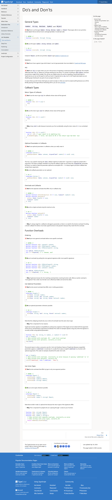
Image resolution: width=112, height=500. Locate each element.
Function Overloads (98, 31)
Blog (82, 485)
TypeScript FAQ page (80, 63)
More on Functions (53, 463)
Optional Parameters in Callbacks (102, 28)
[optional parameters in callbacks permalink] (24, 143)
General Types (97, 19)
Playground (53, 487)
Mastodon (84, 490)
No (100, 42)
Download (53, 485)
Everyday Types (20, 463)
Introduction (4, 27)
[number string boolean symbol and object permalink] (24, 26)
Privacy (17, 494)
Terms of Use (22, 494)
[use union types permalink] (24, 366)
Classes (66, 471)
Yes (95, 42)
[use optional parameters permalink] (24, 284)
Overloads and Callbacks (100, 29)
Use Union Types (99, 36)
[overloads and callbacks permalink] (24, 185)
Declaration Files (9, 24)
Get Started (9, 5)
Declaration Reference (7, 30)
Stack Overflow (69, 493)
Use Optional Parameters (101, 34)
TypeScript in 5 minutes (38, 471)
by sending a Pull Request (35, 447)
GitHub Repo (69, 487)
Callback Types (97, 25)
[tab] (25, 2)
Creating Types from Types (39, 463)
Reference (9, 12)
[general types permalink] (24, 21)
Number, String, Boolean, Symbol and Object (102, 20)
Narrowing (83, 463)
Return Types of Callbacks (101, 26)
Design (52, 493)
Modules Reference (9, 15)
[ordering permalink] (24, 235)
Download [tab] (19, 2)
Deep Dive (4, 43)
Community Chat (85, 487)
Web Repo (84, 493)
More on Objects (69, 463)
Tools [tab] (51, 2)
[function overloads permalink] (24, 230)
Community (37, 487)
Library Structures (5, 34)
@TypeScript (69, 490)
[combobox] (106, 2)
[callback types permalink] (24, 87)
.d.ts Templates (9, 37)
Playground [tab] (45, 2)
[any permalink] (24, 67)
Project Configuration (9, 56)
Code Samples (54, 490)
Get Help (67, 485)
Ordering (97, 33)
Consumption (4, 50)
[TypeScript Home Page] (8, 2)
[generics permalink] (24, 60)
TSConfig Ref (38, 490)
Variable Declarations (21, 471)
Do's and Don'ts (6, 40)
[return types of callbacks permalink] (24, 92)
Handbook (9, 8)
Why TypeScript (38, 493)
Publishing (4, 46)
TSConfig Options (53, 471)
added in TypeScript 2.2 (61, 55)
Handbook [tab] (30, 2)
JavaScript (9, 53)
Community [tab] (37, 2)
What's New (9, 21)
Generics (97, 22)
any (95, 23)
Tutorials (9, 18)
